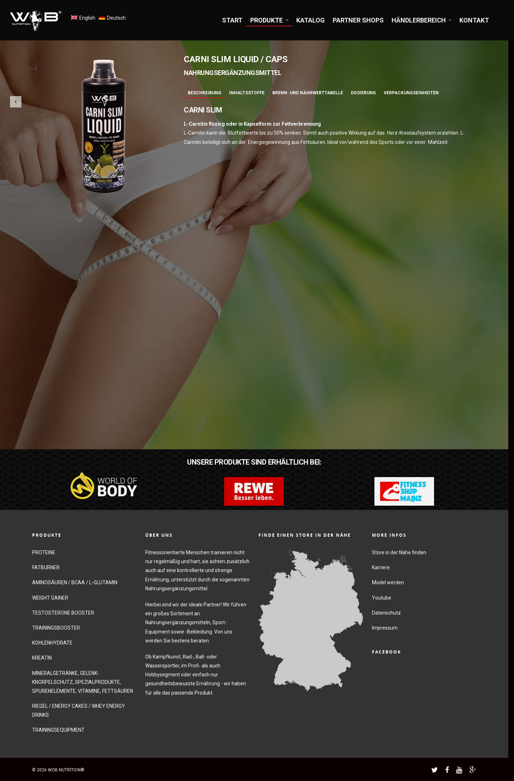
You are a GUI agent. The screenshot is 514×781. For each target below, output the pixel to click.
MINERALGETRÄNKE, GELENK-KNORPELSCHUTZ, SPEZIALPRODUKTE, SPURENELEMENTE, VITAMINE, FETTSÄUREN (82, 682)
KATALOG (310, 20)
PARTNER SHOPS (358, 20)
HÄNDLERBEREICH (422, 20)
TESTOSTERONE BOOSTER (63, 613)
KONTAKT (474, 20)
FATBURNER (46, 567)
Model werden (388, 582)
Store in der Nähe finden (399, 552)
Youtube (381, 598)
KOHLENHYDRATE (52, 643)
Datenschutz (386, 613)
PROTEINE (43, 552)
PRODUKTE (269, 20)
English (87, 18)
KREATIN (42, 658)
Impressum (385, 628)
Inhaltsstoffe (246, 92)
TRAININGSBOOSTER (56, 628)
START (232, 20)
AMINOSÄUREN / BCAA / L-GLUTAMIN (74, 582)
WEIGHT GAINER (50, 598)
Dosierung (363, 92)
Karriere (381, 567)
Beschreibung (204, 92)
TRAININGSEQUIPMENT (58, 730)
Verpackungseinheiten (411, 92)
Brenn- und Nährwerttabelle (307, 92)
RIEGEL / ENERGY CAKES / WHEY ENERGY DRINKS (78, 710)
